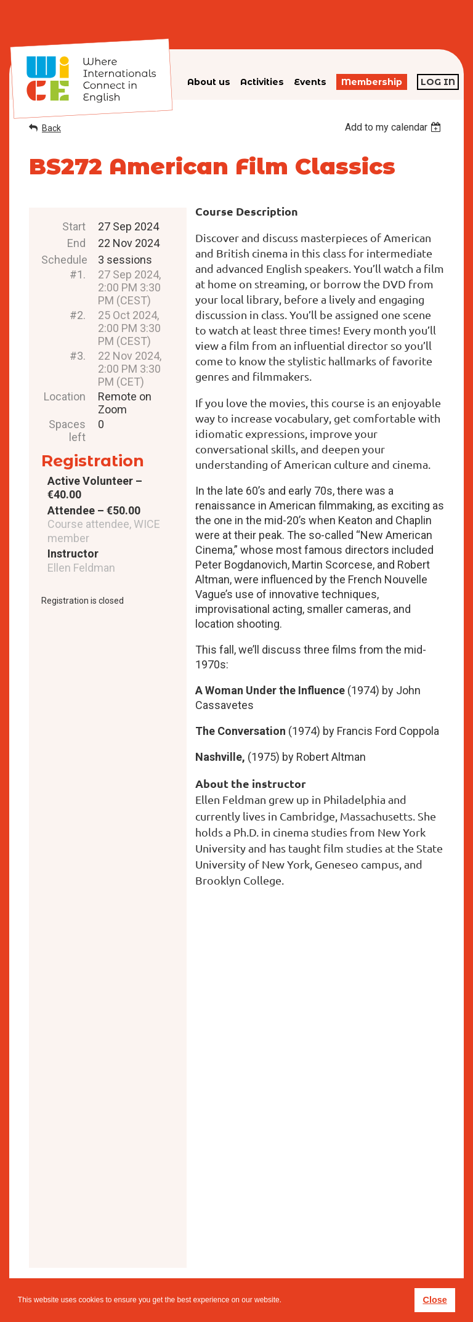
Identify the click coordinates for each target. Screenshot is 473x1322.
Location (65, 396)
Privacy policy (260, 1255)
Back (51, 128)
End (76, 243)
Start (74, 226)
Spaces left (67, 431)
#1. (78, 274)
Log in (438, 81)
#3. (78, 355)
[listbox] (394, 127)
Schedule (63, 259)
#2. (78, 315)
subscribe (357, 1247)
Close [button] (434, 1300)
